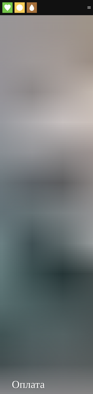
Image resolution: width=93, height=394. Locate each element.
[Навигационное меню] (89, 7)
